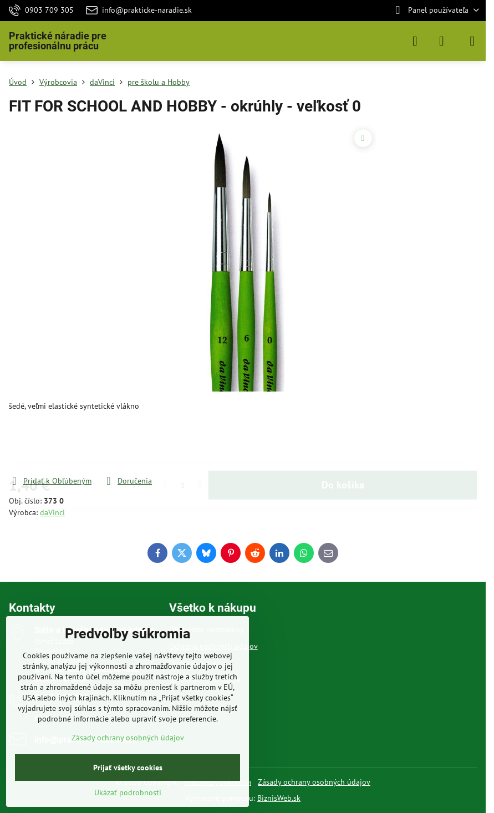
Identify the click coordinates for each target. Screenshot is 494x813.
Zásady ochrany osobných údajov (314, 782)
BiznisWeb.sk (279, 798)
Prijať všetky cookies (127, 768)
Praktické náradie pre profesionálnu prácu (57, 41)
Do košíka (343, 443)
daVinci (52, 512)
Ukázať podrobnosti (127, 792)
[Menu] (472, 41)
